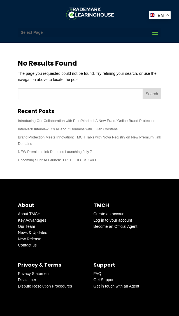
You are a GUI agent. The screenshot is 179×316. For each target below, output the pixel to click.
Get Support (104, 279)
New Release (29, 239)
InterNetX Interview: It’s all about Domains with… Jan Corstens (68, 129)
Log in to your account (113, 220)
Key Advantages (32, 220)
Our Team (26, 226)
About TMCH (29, 214)
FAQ (97, 273)
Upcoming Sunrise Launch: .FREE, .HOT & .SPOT (58, 160)
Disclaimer (27, 279)
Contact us (27, 245)
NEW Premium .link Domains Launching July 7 (55, 152)
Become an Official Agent (116, 226)
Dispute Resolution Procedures (45, 286)
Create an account (109, 214)
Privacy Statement (34, 273)
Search (152, 94)
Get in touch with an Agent (116, 286)
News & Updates (32, 232)
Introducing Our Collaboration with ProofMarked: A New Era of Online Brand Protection (86, 121)
